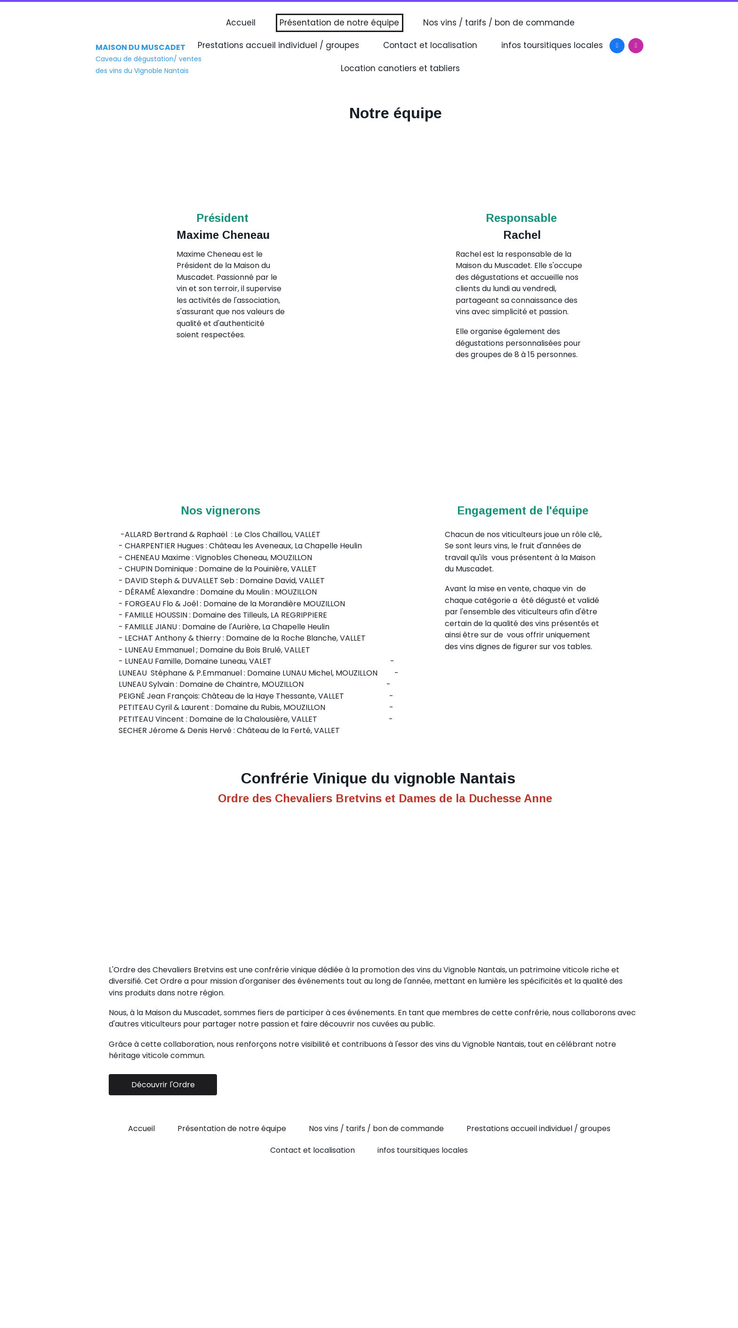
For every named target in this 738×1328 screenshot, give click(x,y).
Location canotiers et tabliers (400, 68)
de (445, 798)
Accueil (241, 22)
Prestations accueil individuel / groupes (278, 45)
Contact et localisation (430, 45)
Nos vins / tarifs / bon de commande (499, 22)
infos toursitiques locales (552, 45)
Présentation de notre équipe (339, 22)
